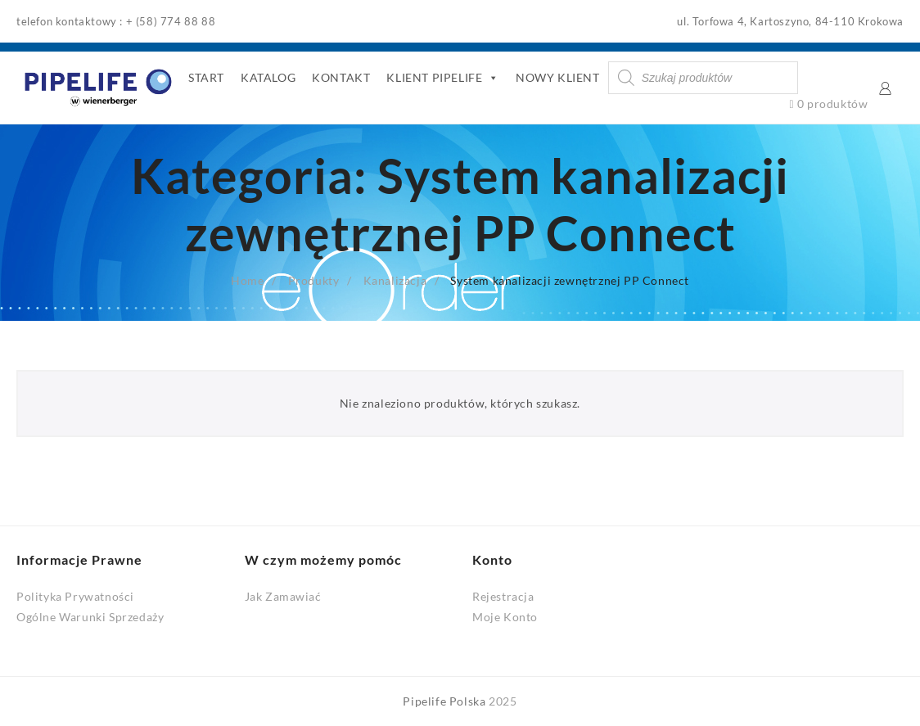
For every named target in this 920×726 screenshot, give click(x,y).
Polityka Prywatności (75, 596)
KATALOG (268, 77)
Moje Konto (505, 617)
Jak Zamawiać (283, 596)
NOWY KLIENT (558, 77)
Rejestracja (503, 596)
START (206, 77)
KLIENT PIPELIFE (442, 77)
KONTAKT (341, 77)
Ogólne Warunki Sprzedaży (90, 617)
